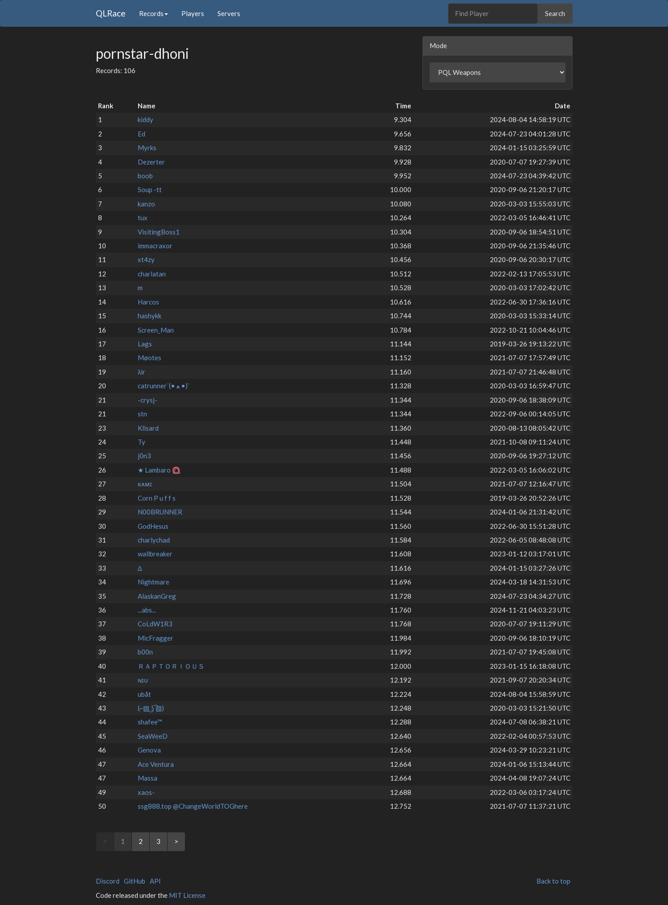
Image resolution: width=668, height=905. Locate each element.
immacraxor (155, 246)
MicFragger (155, 638)
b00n (145, 652)
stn (142, 414)
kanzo (146, 204)
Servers (228, 13)
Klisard (148, 428)
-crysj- (147, 400)
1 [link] (123, 841)
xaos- (146, 792)
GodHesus (153, 526)
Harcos (148, 302)
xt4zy (146, 259)
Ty (141, 442)
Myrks (147, 148)
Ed (141, 134)
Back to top (553, 881)
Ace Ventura (156, 764)
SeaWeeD (153, 736)
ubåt (144, 694)
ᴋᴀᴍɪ (145, 484)
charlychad (154, 540)
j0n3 (144, 456)
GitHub (134, 881)
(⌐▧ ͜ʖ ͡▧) (151, 708)
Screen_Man (156, 330)
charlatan (152, 274)
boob (145, 176)
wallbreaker (155, 554)
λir (142, 372)
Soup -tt (150, 189)
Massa (147, 778)
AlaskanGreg (157, 596)
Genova (149, 750)
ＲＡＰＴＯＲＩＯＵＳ (171, 666)
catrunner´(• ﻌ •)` (164, 386)
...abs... (147, 610)
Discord (107, 881)
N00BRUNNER (160, 512)
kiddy (145, 119)
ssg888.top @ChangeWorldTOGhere (193, 806)
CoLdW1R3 (155, 624)
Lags (145, 344)
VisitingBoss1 (159, 232)
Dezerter (151, 162)
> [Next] (176, 841)
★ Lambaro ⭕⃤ (159, 470)
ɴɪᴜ (143, 680)
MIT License (187, 895)
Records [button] (153, 13)
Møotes (149, 358)
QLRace (111, 13)
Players (192, 13)
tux (143, 218)
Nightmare (153, 582)
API (155, 881)
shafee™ (150, 722)
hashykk (149, 316)
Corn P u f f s (157, 498)
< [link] (105, 841)
